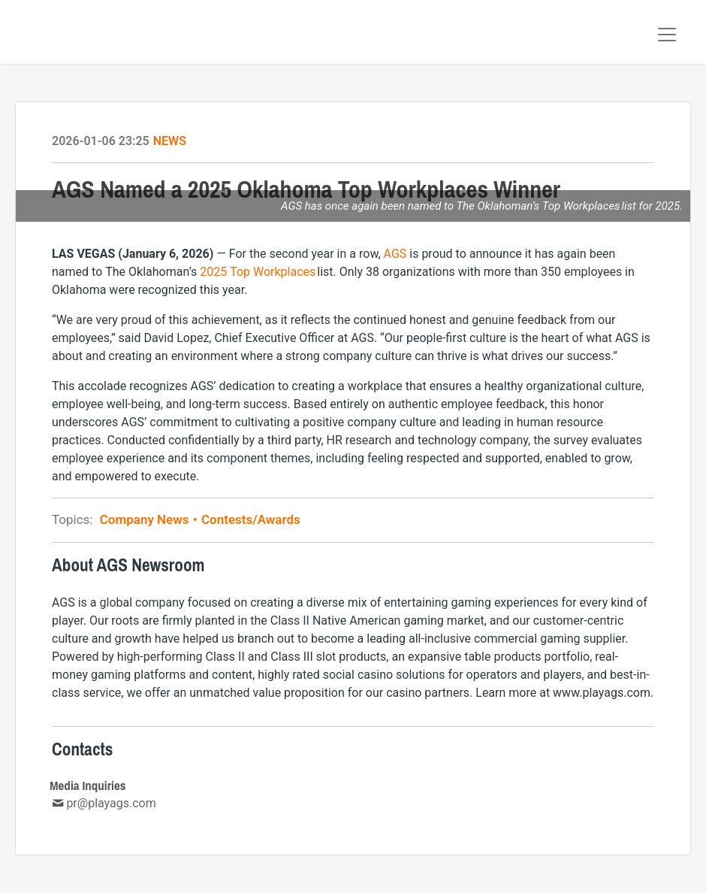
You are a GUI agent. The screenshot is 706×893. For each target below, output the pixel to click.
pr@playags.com (110, 803)
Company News (149, 519)
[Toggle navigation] (667, 34)
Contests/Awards (249, 519)
